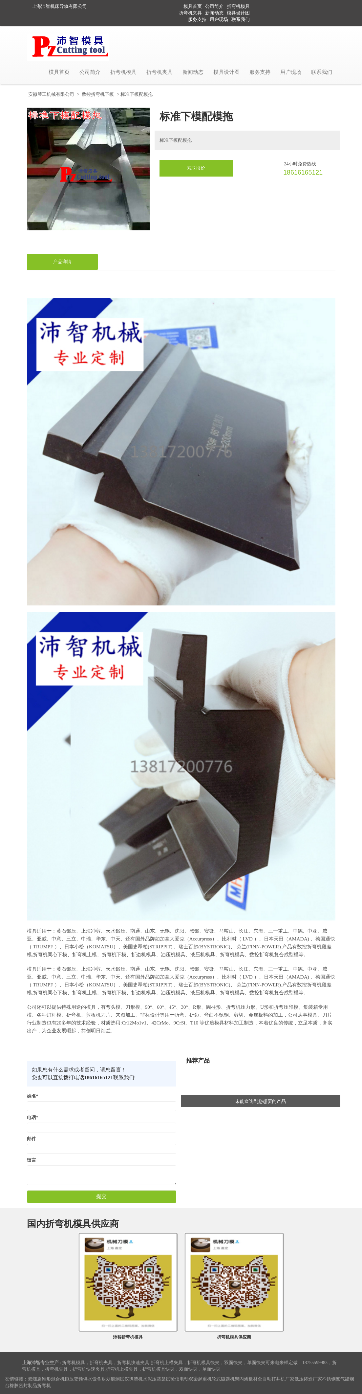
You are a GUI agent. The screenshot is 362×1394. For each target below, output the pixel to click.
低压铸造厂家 (308, 1379)
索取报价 (196, 168)
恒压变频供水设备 (83, 1379)
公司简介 (214, 6)
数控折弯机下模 (98, 94)
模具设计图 (238, 13)
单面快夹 (256, 1362)
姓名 (32, 1096)
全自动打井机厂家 (276, 1379)
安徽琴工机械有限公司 (51, 94)
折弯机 (44, 1385)
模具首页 (192, 6)
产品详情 (62, 261)
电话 (32, 1117)
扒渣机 (136, 1379)
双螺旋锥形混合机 (46, 1379)
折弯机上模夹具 (167, 1362)
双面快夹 (233, 1362)
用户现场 (219, 19)
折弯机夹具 (190, 13)
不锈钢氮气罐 (336, 1379)
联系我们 (240, 19)
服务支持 (197, 19)
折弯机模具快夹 (203, 1362)
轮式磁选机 (223, 1379)
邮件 (31, 1138)
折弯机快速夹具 (133, 1362)
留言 (31, 1160)
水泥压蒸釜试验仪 (161, 1379)
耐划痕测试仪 (115, 1379)
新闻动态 (214, 13)
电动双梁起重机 (196, 1379)
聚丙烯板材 (246, 1379)
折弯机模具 (238, 6)
